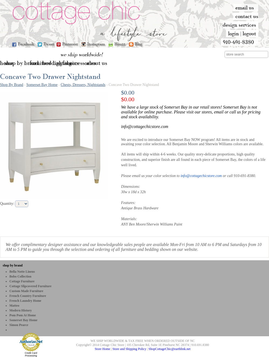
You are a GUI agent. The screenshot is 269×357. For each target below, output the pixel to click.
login (233, 33)
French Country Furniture (27, 296)
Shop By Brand (11, 85)
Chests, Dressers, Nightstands (83, 85)
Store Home (102, 349)
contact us (246, 16)
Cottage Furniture (21, 281)
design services (239, 25)
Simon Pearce (18, 325)
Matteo (14, 305)
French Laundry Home (25, 301)
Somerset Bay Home (42, 85)
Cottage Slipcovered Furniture (30, 286)
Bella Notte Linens (22, 271)
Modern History (20, 310)
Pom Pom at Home (22, 315)
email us (244, 7)
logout (249, 33)
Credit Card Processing (31, 354)
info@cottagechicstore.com (201, 176)
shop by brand (13, 265)
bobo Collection (20, 276)
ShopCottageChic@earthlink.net (169, 349)
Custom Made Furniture (26, 291)
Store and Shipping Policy (129, 349)
